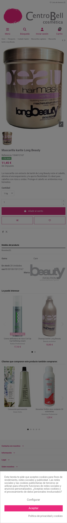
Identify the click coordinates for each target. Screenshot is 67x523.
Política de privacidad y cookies (45, 516)
